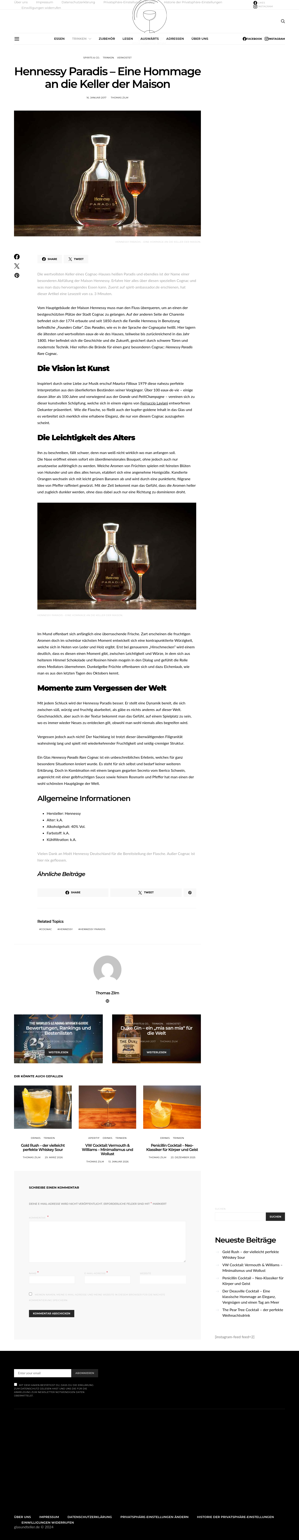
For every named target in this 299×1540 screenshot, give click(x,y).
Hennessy (66, 929)
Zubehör (107, 38)
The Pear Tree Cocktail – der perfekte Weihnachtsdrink (252, 1312)
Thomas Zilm (119, 97)
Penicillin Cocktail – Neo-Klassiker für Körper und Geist (172, 1147)
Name (34, 1273)
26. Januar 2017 (145, 1041)
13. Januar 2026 (118, 1161)
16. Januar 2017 (96, 97)
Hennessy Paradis (93, 929)
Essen (59, 38)
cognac (46, 929)
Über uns (21, 2)
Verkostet (124, 57)
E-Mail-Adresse (96, 1273)
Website (145, 1273)
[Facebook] (259, 3)
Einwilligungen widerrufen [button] (41, 8)
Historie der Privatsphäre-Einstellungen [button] (193, 2)
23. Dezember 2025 (183, 1157)
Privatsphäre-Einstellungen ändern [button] (129, 2)
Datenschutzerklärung (78, 2)
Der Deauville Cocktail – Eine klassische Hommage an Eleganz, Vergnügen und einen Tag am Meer (250, 1296)
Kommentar (37, 1217)
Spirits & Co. (91, 57)
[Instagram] (263, 6)
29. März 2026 (54, 1157)
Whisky (75, 1023)
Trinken (79, 38)
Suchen (220, 1208)
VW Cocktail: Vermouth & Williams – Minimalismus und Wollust (107, 1149)
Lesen (127, 38)
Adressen (175, 38)
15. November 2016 (47, 1041)
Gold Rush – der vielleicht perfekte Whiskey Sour (43, 1147)
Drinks (35, 1138)
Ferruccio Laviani (154, 403)
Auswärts (149, 38)
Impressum (44, 2)
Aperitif (94, 1138)
